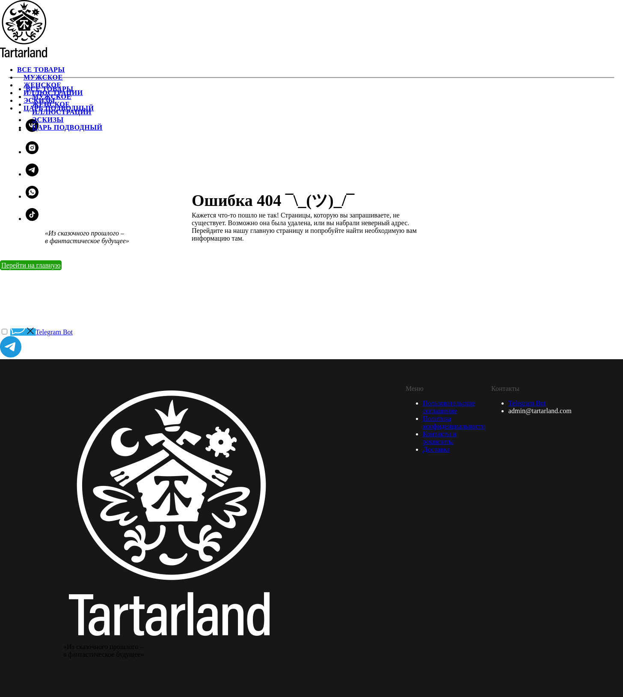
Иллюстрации (62, 112)
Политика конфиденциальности (454, 422)
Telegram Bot (527, 403)
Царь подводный (67, 127)
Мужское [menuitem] (43, 77)
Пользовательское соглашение (449, 406)
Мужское (51, 96)
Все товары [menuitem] (41, 69)
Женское (51, 104)
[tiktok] (32, 218)
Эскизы (48, 119)
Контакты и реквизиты (440, 437)
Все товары (50, 88)
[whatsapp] (32, 196)
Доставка (436, 449)
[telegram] (32, 174)
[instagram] (32, 151)
